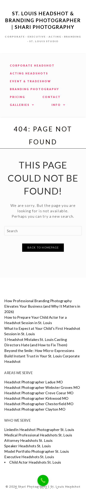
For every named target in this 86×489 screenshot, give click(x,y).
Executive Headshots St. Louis (29, 449)
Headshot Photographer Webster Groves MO (42, 379)
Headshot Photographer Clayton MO (34, 401)
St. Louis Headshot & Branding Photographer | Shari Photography (43, 20)
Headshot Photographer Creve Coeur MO (38, 385)
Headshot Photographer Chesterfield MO (38, 396)
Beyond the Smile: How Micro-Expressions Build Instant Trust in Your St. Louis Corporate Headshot (42, 348)
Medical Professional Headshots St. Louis (38, 427)
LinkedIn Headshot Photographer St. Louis (39, 421)
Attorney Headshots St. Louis (28, 432)
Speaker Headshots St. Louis (27, 438)
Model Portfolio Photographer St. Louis (36, 443)
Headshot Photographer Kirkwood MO (36, 390)
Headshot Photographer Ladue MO (33, 374)
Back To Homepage (43, 247)
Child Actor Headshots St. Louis (35, 454)
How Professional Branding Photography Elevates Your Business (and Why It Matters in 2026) (42, 298)
